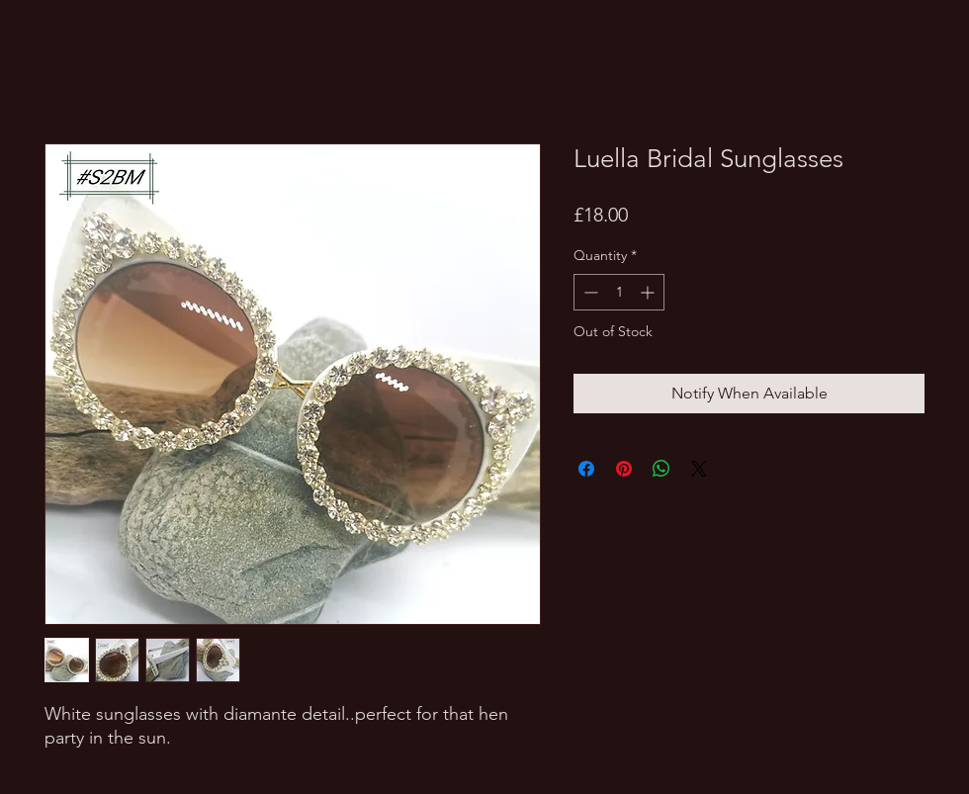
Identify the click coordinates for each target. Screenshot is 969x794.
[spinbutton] (619, 292)
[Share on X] (699, 469)
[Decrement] (588, 292)
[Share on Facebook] (586, 469)
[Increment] (649, 292)
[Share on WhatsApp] (661, 469)
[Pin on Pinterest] (624, 469)
